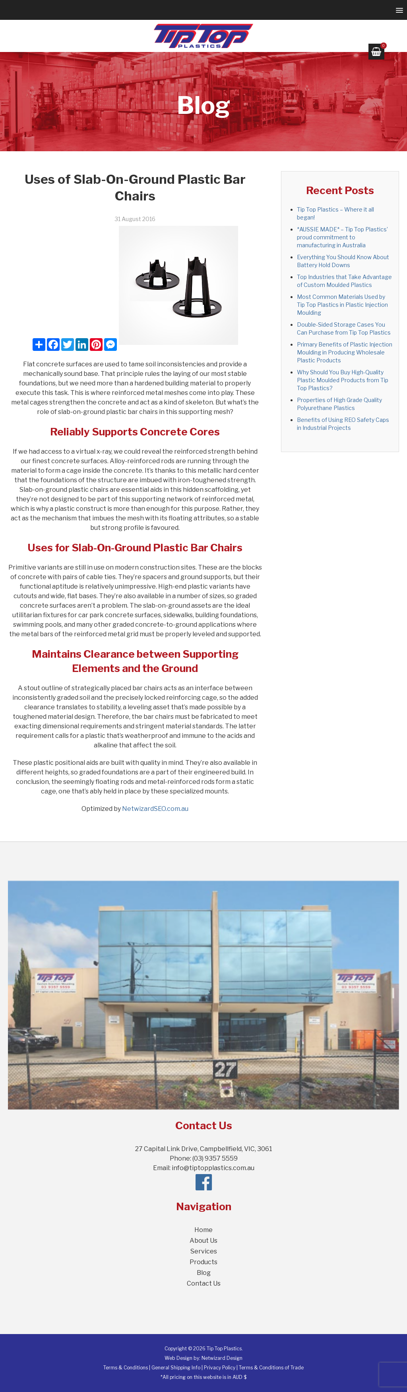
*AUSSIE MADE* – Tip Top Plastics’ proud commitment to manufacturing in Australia (342, 237)
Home (203, 1230)
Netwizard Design (222, 1358)
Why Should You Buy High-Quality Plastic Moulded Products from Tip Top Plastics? (342, 380)
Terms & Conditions (125, 1368)
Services (203, 1251)
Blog (204, 1272)
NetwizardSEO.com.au (155, 808)
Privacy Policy (219, 1368)
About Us (203, 1240)
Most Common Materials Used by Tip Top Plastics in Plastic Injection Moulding (342, 304)
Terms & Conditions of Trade (271, 1368)
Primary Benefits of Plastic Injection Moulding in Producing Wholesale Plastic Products (344, 352)
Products (203, 1262)
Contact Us (204, 1283)
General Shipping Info (175, 1368)
